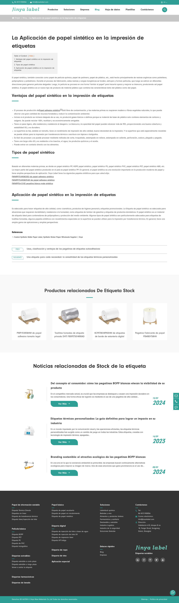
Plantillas (130, 10)
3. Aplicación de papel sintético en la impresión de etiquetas (34, 69)
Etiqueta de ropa (59, 550)
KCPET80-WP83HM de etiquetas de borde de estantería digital (110, 337)
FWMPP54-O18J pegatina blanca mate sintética (32, 184)
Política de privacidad (158, 599)
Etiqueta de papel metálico (62, 516)
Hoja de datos (112, 10)
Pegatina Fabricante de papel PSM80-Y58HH (150, 337)
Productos (53, 10)
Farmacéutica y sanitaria (109, 519)
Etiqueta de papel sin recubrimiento (66, 514)
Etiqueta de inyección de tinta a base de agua (70, 532)
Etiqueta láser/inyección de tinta (24, 519)
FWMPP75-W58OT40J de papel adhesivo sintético (33, 180)
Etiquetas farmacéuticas (23, 577)
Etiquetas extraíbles (21, 556)
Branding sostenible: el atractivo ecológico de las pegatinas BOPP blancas (98, 457)
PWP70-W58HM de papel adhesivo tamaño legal (29, 337)
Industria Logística (107, 525)
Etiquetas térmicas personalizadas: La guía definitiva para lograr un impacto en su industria (103, 421)
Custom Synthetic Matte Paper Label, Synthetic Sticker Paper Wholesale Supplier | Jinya (48, 237)
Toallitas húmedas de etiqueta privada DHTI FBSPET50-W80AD (69, 337)
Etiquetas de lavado (21, 583)
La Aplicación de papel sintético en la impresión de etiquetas (57, 18)
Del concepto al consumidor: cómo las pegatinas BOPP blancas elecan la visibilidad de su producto (108, 385)
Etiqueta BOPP (17, 535)
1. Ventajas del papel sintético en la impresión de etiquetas (33, 61)
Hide (31, 56)
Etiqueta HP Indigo (59, 540)
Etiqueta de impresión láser (62, 538)
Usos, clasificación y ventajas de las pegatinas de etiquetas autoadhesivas (63, 249)
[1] (61, 110)
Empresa (84, 10)
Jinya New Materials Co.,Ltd (41, 599)
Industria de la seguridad (110, 528)
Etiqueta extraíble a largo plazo (24, 565)
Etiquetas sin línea (19, 514)
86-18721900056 (19, 2)
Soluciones (69, 10)
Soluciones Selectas (107, 531)
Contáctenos (147, 10)
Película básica (19, 529)
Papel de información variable (26, 505)
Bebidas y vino (106, 514)
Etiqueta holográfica (20, 546)
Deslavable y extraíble (109, 522)
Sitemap (144, 599)
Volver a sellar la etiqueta (22, 567)
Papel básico (58, 505)
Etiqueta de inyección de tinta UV (65, 535)
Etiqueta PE (16, 540)
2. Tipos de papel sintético (24, 65)
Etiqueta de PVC (18, 543)
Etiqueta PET (16, 538)
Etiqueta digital (59, 526)
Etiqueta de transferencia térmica (25, 516)
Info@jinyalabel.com (39, 2)
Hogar (17, 18)
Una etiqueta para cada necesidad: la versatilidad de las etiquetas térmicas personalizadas (72, 257)
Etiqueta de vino (59, 556)
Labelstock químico (107, 511)
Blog (97, 10)
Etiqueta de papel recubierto (63, 511)
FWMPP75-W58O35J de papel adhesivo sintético (33, 177)
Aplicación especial (61, 562)
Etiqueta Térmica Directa (21, 511)
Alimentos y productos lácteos (111, 516)
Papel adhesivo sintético (49, 111)
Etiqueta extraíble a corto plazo (24, 562)
